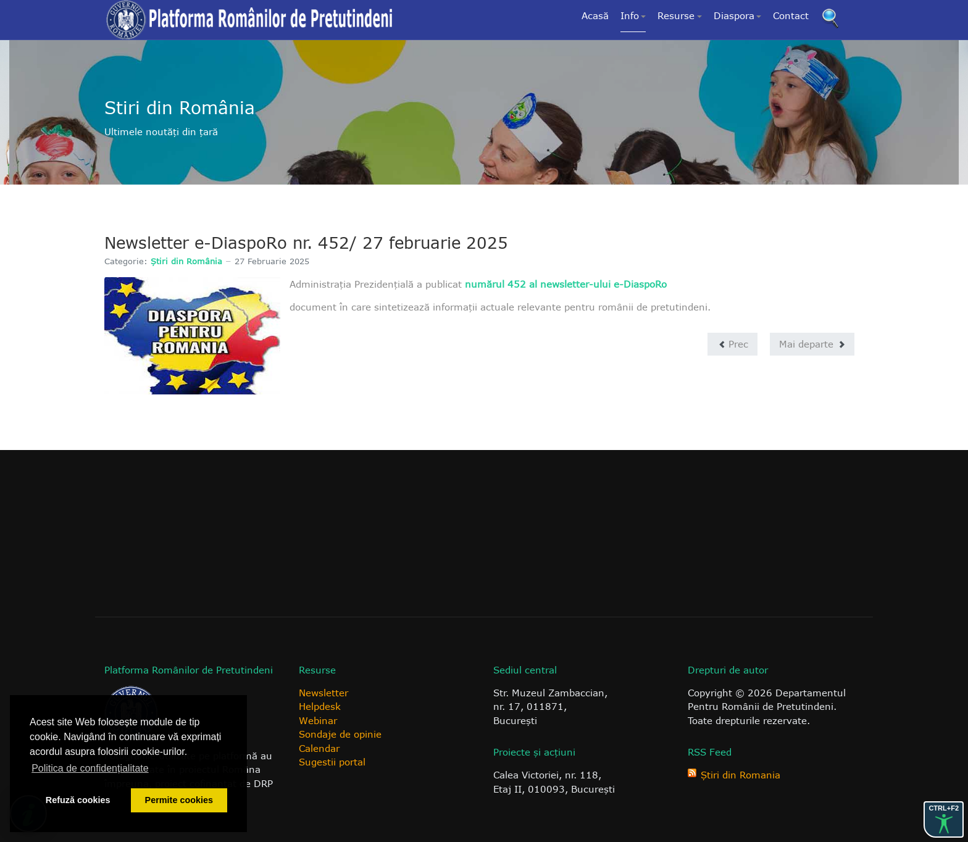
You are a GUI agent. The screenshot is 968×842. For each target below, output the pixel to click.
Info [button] (633, 15)
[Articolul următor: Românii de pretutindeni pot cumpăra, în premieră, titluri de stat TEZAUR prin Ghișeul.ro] (812, 344)
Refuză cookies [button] (78, 800)
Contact (791, 15)
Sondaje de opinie (340, 734)
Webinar (318, 720)
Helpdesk (320, 706)
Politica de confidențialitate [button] (89, 768)
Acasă (595, 15)
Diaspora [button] (738, 15)
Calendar (319, 748)
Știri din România (186, 261)
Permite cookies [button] (179, 800)
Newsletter (323, 692)
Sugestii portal (332, 761)
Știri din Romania (740, 774)
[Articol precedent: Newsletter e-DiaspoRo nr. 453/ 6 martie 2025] (732, 344)
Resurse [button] (679, 15)
